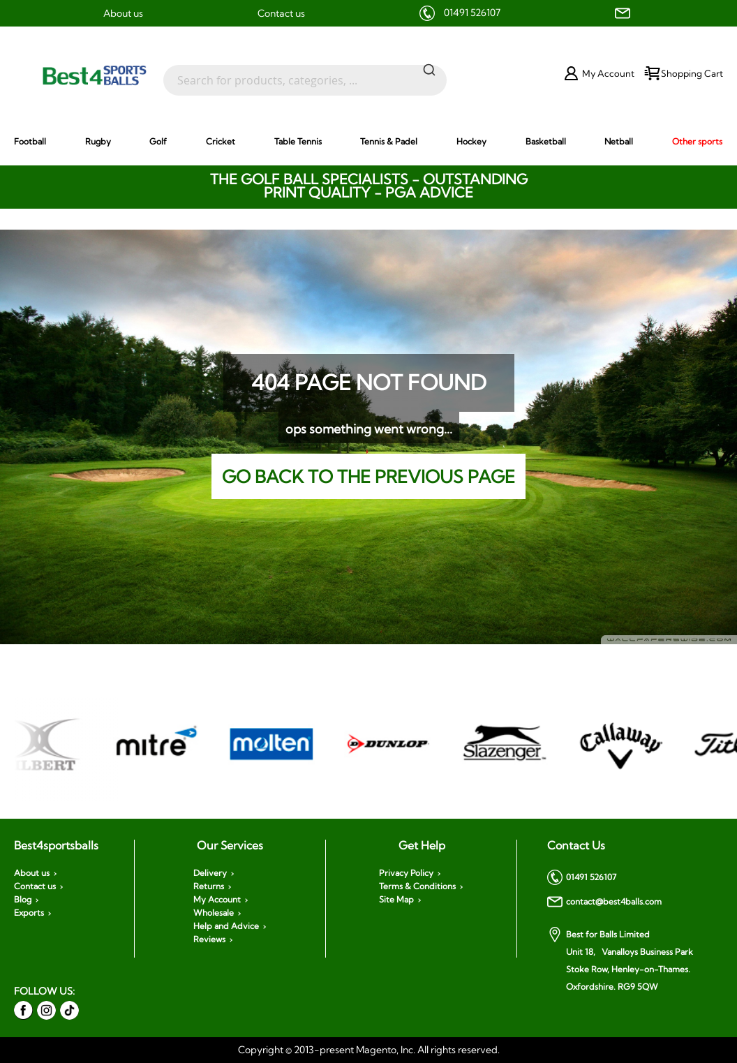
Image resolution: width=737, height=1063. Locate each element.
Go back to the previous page (368, 476)
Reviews (209, 939)
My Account (217, 900)
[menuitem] (30, 141)
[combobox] (305, 73)
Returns (208, 886)
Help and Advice (226, 926)
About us (123, 13)
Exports (29, 913)
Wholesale (213, 913)
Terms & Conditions (417, 886)
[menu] (368, 141)
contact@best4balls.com (604, 901)
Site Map (396, 900)
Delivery (210, 873)
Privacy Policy (406, 873)
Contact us (281, 13)
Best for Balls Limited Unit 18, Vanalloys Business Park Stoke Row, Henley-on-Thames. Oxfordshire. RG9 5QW (620, 959)
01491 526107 (472, 12)
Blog (22, 900)
